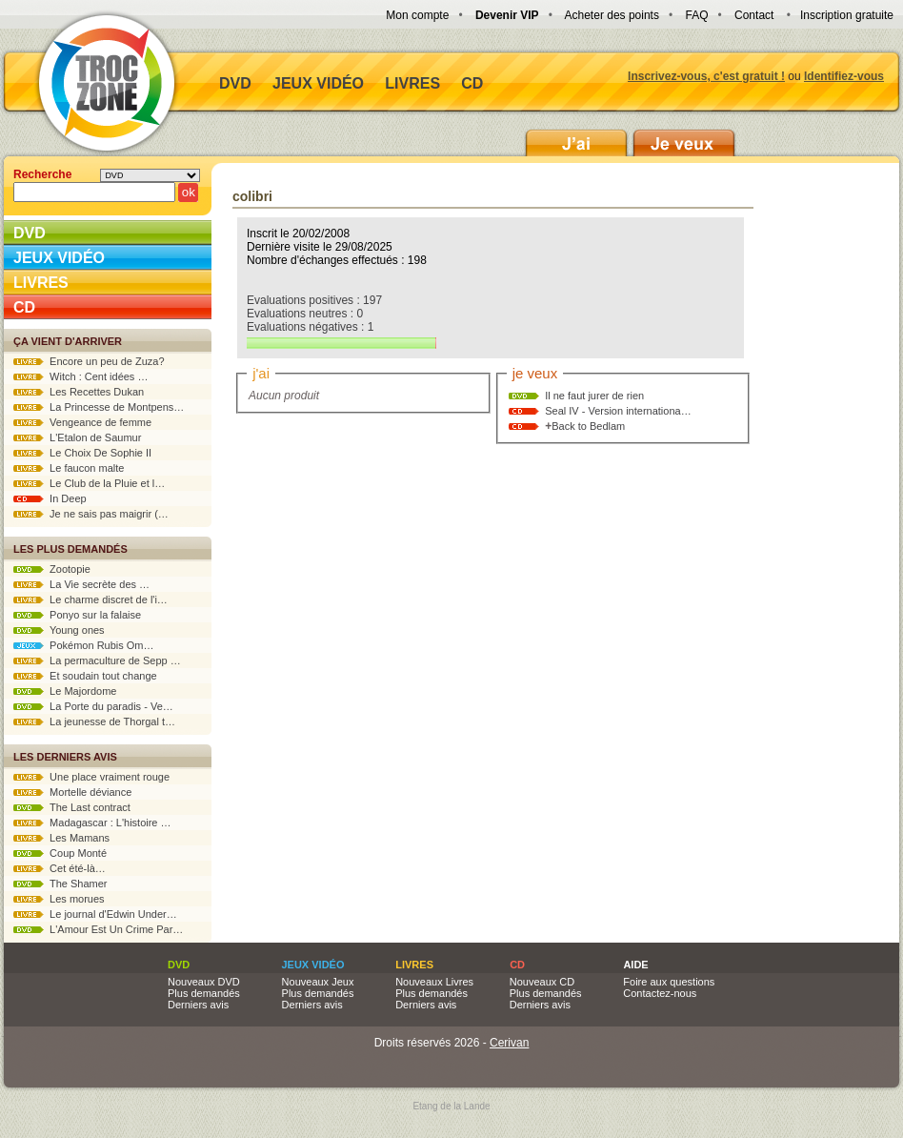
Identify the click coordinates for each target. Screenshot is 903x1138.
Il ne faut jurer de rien (594, 395)
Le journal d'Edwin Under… (95, 914)
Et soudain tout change (85, 675)
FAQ (696, 15)
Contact (753, 15)
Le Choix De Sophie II (82, 452)
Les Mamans (61, 837)
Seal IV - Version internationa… (618, 411)
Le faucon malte (68, 468)
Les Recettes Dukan (78, 391)
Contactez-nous (659, 993)
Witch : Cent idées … (80, 376)
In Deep (50, 498)
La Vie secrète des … (81, 584)
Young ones (59, 630)
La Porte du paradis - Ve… (93, 706)
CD (472, 83)
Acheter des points (612, 15)
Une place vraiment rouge (91, 776)
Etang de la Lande (451, 1106)
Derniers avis (198, 1004)
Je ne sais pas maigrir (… (91, 513)
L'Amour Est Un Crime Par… (98, 929)
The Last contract (71, 807)
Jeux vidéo (318, 83)
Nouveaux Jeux (318, 981)
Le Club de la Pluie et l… (89, 483)
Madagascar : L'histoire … (92, 822)
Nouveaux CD (542, 981)
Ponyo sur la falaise (77, 614)
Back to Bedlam (588, 426)
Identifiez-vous (844, 76)
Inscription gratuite (846, 15)
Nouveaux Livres (434, 981)
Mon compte (417, 15)
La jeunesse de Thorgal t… (94, 721)
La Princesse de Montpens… (98, 407)
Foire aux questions (668, 981)
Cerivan (509, 1042)
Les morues (59, 898)
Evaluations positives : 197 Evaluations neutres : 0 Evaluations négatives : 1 (341, 321)
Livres (412, 83)
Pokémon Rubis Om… (83, 645)
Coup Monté (60, 853)
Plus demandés (204, 993)
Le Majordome (64, 691)
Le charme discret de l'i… (90, 599)
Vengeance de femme (82, 422)
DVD (235, 83)
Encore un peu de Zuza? (89, 361)
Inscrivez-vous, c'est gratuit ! (706, 76)
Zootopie (51, 569)
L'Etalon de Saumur (77, 437)
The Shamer (60, 883)
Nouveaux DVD (204, 981)
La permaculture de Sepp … (97, 660)
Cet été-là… (59, 868)
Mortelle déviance (72, 792)
